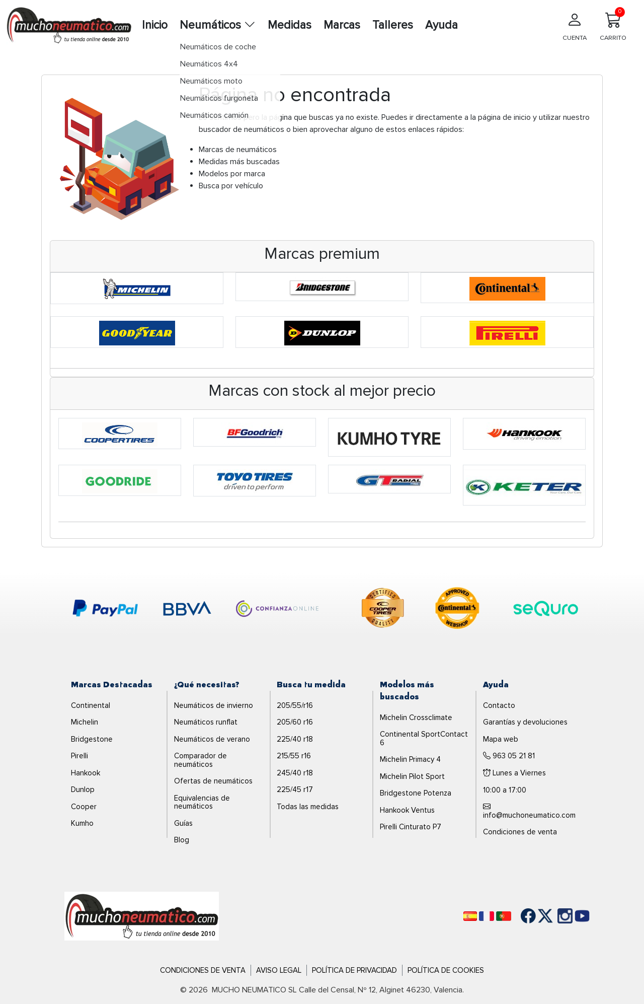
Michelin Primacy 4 (410, 759)
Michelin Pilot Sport (412, 776)
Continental (90, 705)
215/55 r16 (294, 755)
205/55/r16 (295, 705)
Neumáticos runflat (205, 722)
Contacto (499, 705)
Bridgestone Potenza (415, 793)
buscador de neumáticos (241, 129)
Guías (183, 823)
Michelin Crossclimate (416, 717)
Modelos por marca (232, 174)
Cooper (84, 806)
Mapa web (500, 739)
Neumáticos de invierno (213, 705)
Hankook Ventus (407, 810)
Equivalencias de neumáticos (202, 802)
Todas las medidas (308, 806)
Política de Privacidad (354, 970)
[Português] (503, 916)
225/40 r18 (295, 739)
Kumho (82, 823)
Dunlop (83, 789)
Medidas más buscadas (239, 162)
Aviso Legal (278, 970)
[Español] (470, 916)
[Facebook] (520, 916)
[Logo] (141, 915)
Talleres (392, 25)
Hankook (85, 772)
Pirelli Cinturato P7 (410, 826)
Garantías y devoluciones (525, 722)
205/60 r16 (295, 722)
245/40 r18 (295, 772)
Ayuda (441, 25)
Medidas (289, 25)
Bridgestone (92, 739)
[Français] (486, 916)
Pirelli (79, 755)
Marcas (342, 25)
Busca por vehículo (231, 186)
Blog (181, 839)
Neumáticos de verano (212, 739)
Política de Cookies (446, 970)
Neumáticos (218, 25)
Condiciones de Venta (203, 970)
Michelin (84, 722)
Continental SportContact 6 (424, 738)
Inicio (155, 25)
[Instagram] (554, 916)
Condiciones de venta (520, 831)
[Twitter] (537, 915)
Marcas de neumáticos (238, 150)
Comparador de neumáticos (200, 760)
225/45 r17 (295, 789)
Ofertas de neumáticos (213, 780)
